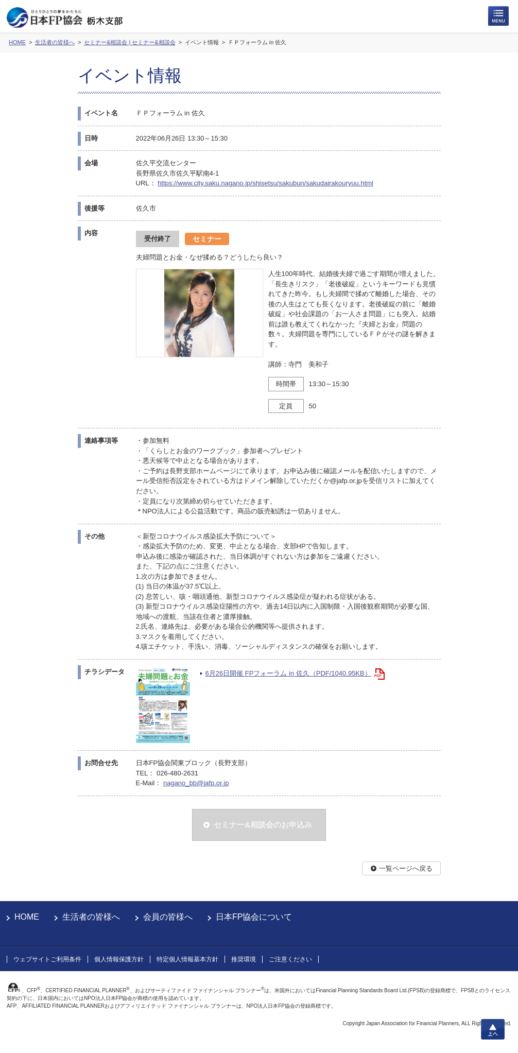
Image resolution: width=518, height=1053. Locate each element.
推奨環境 (243, 959)
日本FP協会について (254, 916)
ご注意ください (290, 959)
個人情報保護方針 (119, 959)
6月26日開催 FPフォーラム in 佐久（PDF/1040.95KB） (288, 673)
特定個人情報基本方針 (187, 959)
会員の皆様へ (168, 916)
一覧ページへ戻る (406, 868)
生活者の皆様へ (91, 916)
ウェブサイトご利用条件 (47, 959)
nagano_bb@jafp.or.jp (196, 783)
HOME (26, 916)
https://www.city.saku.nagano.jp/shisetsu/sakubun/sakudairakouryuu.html (265, 183)
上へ (492, 1029)
